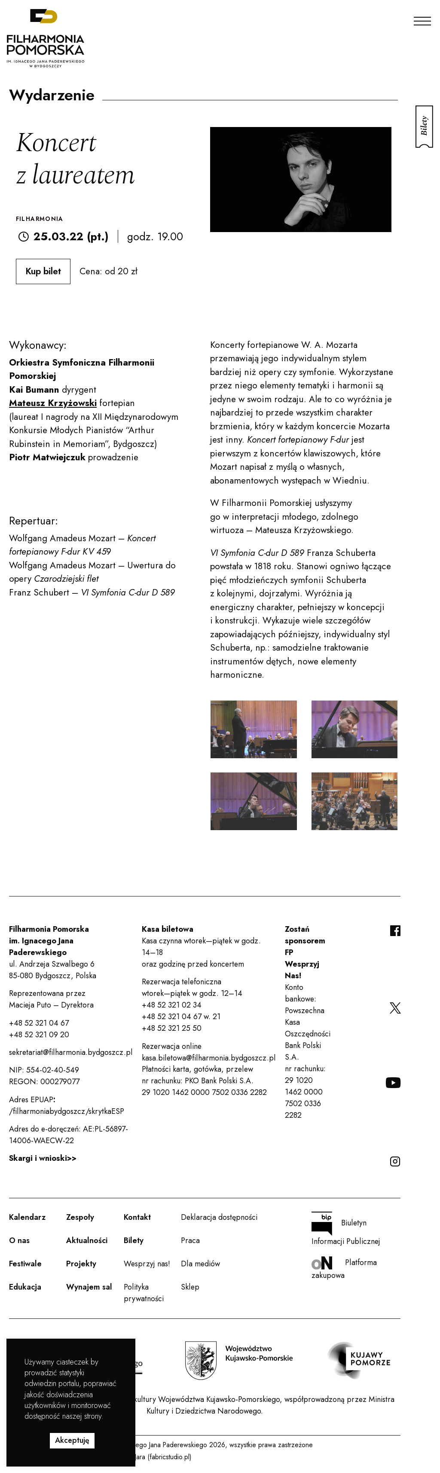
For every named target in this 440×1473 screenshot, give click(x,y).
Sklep (190, 1287)
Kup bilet (43, 271)
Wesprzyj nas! (147, 1263)
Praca (190, 1240)
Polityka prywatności (144, 1292)
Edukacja (25, 1287)
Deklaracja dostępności (219, 1217)
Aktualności (86, 1240)
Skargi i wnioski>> (42, 1158)
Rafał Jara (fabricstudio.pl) (155, 1457)
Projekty (81, 1263)
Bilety (134, 1240)
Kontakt (137, 1217)
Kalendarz (27, 1217)
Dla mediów (200, 1263)
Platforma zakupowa (344, 1268)
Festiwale (25, 1263)
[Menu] (422, 18)
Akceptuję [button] (72, 1440)
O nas (19, 1240)
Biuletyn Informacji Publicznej (346, 1229)
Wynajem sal (89, 1287)
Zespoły (80, 1217)
